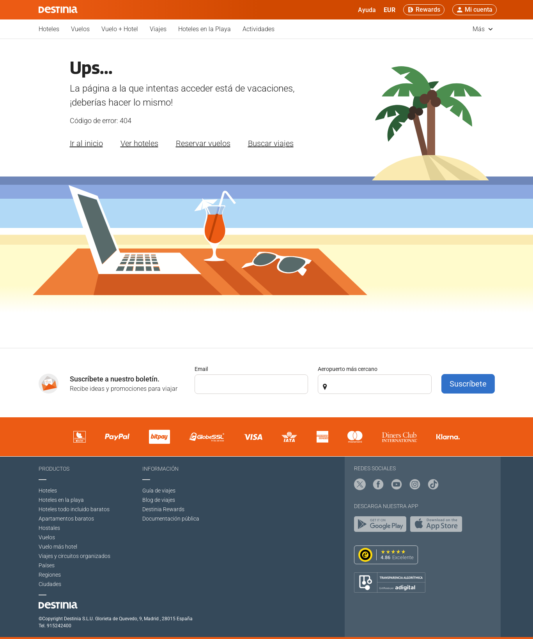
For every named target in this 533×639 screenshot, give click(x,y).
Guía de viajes (158, 490)
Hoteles (49, 29)
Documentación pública (170, 518)
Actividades (258, 29)
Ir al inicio (86, 143)
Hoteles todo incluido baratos (74, 509)
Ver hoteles (139, 143)
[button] (389, 9)
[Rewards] (423, 9)
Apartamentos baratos (66, 518)
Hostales (49, 528)
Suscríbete (468, 383)
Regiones (50, 575)
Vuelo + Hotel (119, 29)
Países (47, 565)
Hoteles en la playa (61, 500)
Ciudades (50, 584)
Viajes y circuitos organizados (74, 556)
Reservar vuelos (203, 143)
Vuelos (80, 29)
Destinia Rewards (163, 509)
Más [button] (483, 29)
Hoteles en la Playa (204, 29)
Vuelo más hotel (58, 547)
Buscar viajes (271, 143)
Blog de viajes (158, 500)
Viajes (158, 29)
